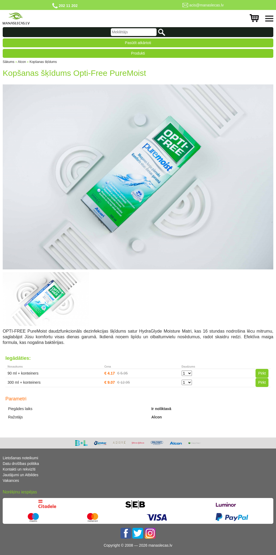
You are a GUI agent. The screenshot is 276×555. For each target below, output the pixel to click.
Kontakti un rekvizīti (19, 469)
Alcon (22, 62)
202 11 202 (68, 5)
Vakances (11, 480)
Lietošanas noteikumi (20, 458)
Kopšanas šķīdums (43, 62)
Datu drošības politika (21, 463)
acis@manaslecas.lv (206, 5)
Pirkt (262, 373)
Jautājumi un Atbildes (20, 475)
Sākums (8, 62)
